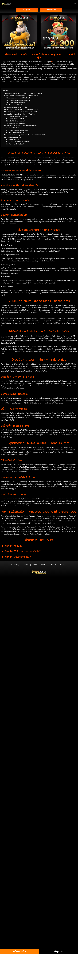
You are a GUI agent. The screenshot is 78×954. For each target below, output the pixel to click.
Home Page (15, 565)
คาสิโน (34, 565)
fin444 (53, 62)
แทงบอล (44, 565)
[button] (75, 4)
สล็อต (26, 565)
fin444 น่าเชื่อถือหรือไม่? (18, 557)
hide (11, 91)
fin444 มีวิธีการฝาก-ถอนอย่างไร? (23, 551)
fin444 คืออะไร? (13, 546)
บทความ (53, 565)
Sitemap (63, 565)
